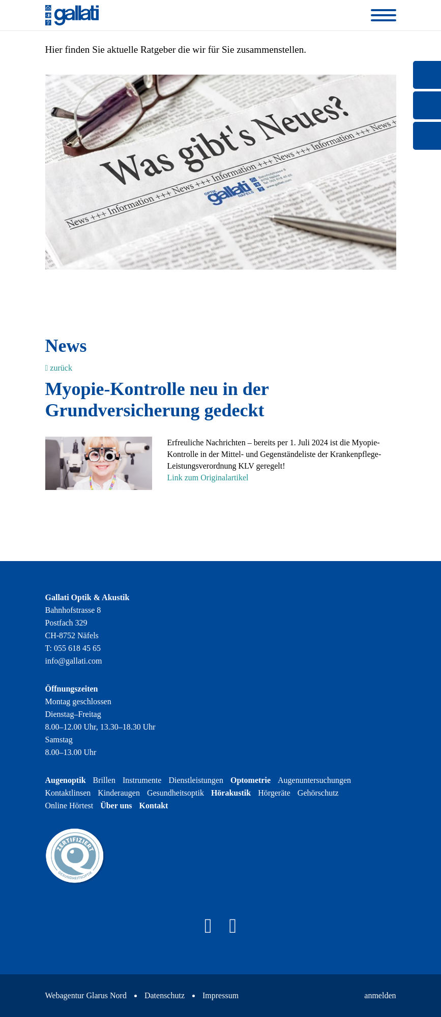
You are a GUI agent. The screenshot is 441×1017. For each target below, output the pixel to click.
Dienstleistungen (195, 780)
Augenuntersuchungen (314, 780)
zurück (58, 368)
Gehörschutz (318, 793)
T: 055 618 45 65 (73, 648)
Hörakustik (231, 793)
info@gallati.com (73, 661)
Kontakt (153, 805)
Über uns (116, 805)
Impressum (220, 995)
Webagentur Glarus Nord (86, 995)
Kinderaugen (119, 793)
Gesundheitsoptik (175, 793)
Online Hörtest (69, 805)
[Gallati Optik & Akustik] (72, 14)
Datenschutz (164, 995)
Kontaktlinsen (68, 793)
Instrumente (142, 780)
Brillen (104, 780)
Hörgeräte (274, 793)
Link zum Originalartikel (208, 477)
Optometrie (250, 780)
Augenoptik (65, 780)
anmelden (380, 995)
